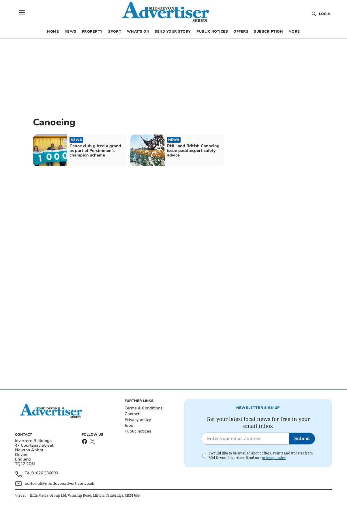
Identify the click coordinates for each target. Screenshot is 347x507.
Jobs (129, 425)
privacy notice (274, 458)
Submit (302, 438)
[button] (22, 12)
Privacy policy (138, 419)
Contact (132, 414)
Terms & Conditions (143, 408)
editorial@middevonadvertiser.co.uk (59, 483)
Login (324, 14)
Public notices (138, 431)
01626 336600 (44, 473)
